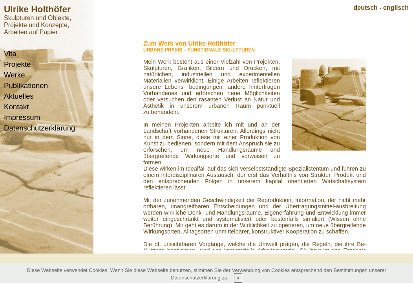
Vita (10, 54)
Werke (14, 75)
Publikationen (26, 85)
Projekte (17, 64)
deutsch (366, 7)
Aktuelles (19, 96)
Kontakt (16, 107)
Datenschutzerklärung (39, 128)
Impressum (22, 117)
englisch (396, 7)
